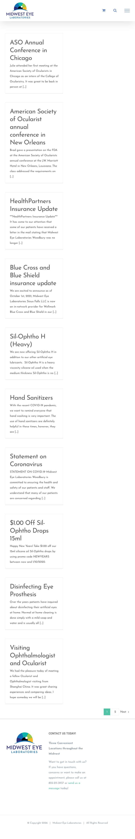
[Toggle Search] (115, 10)
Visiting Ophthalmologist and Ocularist (32, 656)
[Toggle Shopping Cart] (103, 10)
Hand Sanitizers (31, 398)
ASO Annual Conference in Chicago (28, 51)
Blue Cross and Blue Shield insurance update (33, 276)
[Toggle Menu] (127, 10)
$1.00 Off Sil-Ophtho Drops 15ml (29, 531)
